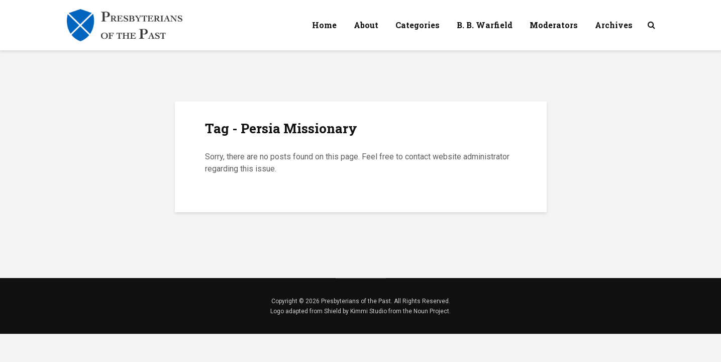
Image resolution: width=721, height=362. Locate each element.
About (366, 25)
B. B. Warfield (484, 25)
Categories (417, 25)
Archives (614, 25)
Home (324, 25)
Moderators (554, 25)
